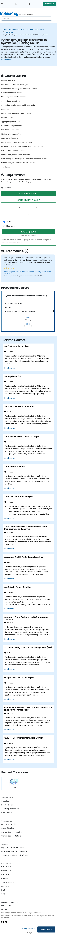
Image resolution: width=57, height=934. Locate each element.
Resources (6, 812)
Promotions (7, 805)
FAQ (3, 890)
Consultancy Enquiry (11, 832)
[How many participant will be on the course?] (28, 214)
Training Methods (10, 809)
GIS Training (9, 32)
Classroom (10, 226)
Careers (5, 886)
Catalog (5, 801)
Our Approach (8, 824)
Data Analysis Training (16, 29)
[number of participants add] (28, 218)
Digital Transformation (12, 847)
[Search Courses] (26, 19)
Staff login (28, 933)
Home (5, 29)
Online (8, 222)
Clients (4, 878)
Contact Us (49, 4)
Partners (5, 874)
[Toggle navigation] (54, 14)
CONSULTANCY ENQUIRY (28, 200)
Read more (6, 60)
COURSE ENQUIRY (28, 193)
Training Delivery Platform (14, 855)
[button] (53, 311)
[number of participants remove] (28, 211)
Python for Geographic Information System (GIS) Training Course (26, 35)
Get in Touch (46, 929)
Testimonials (7, 882)
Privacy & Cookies (28, 928)
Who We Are (7, 867)
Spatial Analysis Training (35, 29)
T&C (3, 894)
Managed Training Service (14, 851)
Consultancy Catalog (12, 836)
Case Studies (7, 828)
